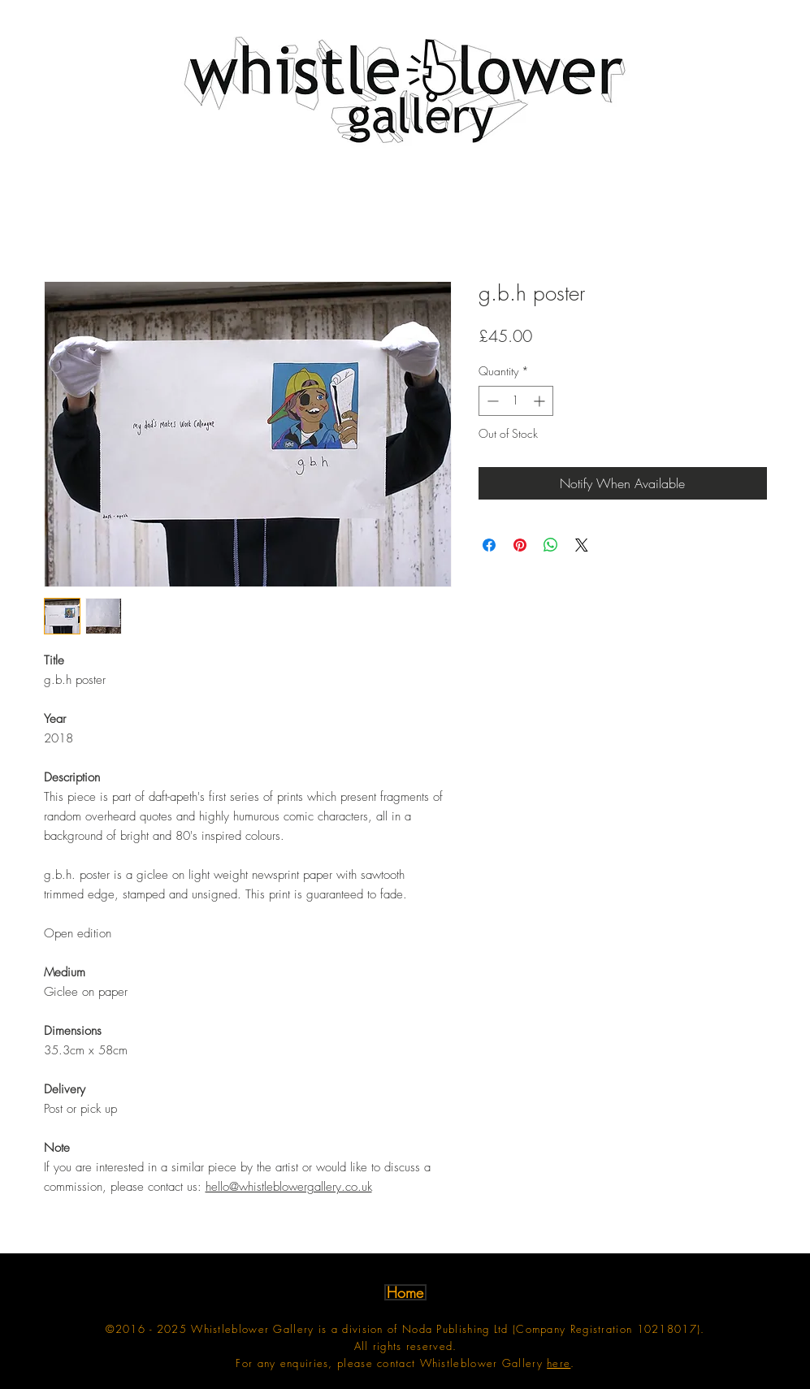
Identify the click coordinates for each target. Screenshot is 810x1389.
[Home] (405, 1292)
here (558, 1363)
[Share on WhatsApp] (551, 545)
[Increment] (541, 401)
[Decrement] (491, 401)
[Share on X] (581, 545)
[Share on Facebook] (489, 545)
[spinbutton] (516, 401)
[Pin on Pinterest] (520, 545)
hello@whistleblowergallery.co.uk (289, 1187)
